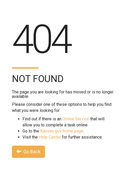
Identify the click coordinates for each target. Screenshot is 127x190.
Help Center (50, 137)
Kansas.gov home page (61, 131)
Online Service (75, 118)
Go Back (28, 151)
